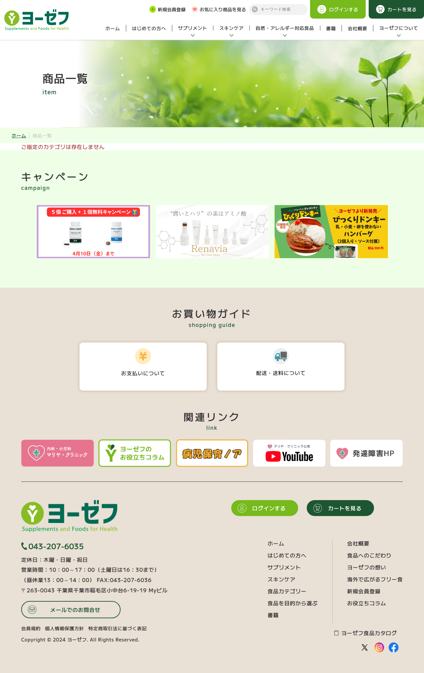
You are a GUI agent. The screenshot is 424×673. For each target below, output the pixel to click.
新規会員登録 (167, 9)
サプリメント (192, 28)
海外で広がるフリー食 (375, 579)
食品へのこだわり (369, 555)
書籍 (331, 28)
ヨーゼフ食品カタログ (365, 633)
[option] (93, 231)
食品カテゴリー (287, 591)
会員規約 (31, 628)
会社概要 (357, 28)
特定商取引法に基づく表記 (117, 628)
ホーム (112, 28)
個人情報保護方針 (64, 628)
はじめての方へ (149, 28)
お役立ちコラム (366, 603)
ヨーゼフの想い (366, 567)
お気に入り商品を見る (218, 9)
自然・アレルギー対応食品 (285, 28)
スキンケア (231, 28)
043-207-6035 (52, 546)
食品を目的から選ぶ (293, 603)
